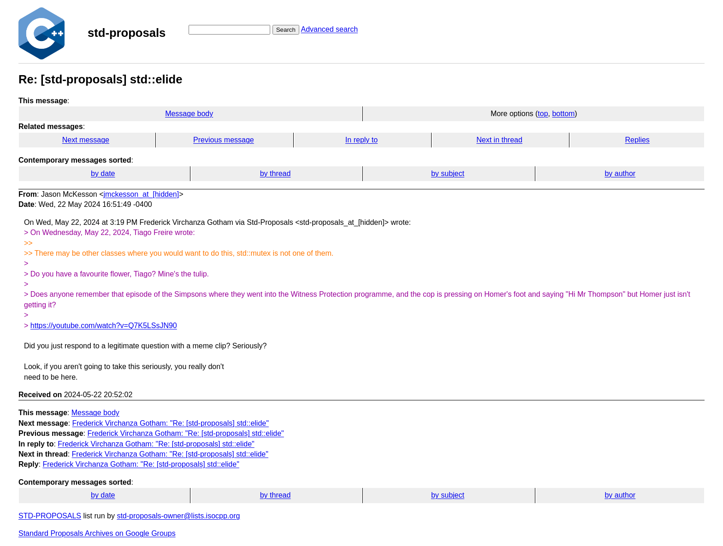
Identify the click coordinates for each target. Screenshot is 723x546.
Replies (637, 140)
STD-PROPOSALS (49, 516)
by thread (275, 173)
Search (286, 29)
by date (103, 173)
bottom (563, 113)
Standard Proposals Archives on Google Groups (97, 533)
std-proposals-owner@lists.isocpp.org (178, 516)
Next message (85, 140)
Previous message (223, 140)
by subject (447, 173)
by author (619, 173)
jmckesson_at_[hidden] (141, 194)
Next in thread (499, 140)
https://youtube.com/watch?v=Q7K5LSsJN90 (103, 325)
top (543, 113)
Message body (189, 113)
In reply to (361, 140)
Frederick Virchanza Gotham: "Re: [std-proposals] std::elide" (170, 423)
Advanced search (329, 29)
